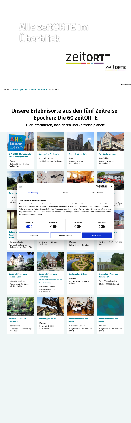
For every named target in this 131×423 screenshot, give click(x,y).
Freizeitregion (18, 89)
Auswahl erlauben (65, 235)
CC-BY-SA (61, 314)
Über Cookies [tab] (97, 193)
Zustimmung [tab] (33, 193)
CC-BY (32, 314)
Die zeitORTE (42, 89)
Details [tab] (65, 193)
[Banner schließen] (111, 186)
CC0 (33, 149)
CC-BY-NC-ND (91, 149)
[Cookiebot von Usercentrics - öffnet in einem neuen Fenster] (97, 186)
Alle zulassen (97, 235)
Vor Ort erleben (30, 89)
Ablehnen (34, 235)
